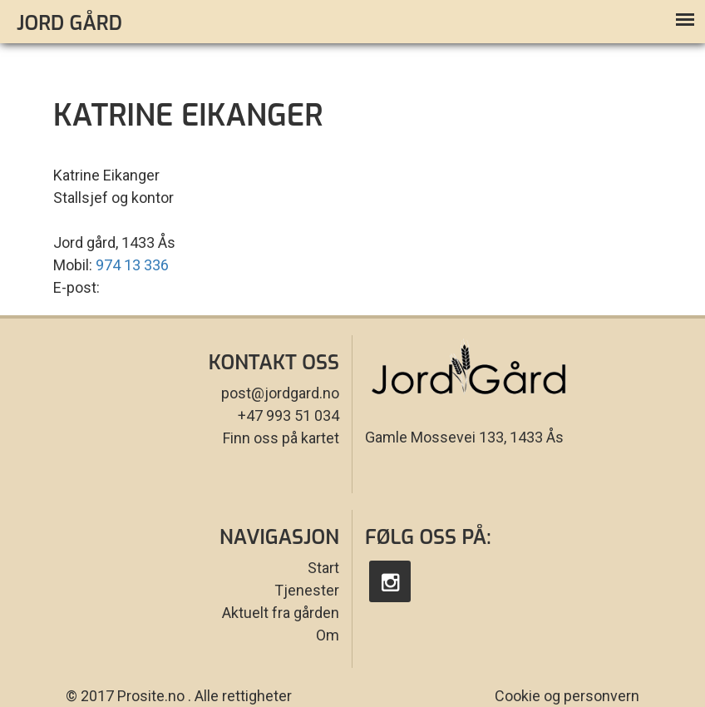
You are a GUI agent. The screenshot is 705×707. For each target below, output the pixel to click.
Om (327, 635)
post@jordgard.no (280, 393)
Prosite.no (151, 696)
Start (323, 567)
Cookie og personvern (567, 696)
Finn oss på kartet (281, 438)
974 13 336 (132, 265)
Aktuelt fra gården (280, 612)
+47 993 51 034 (288, 415)
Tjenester (306, 590)
